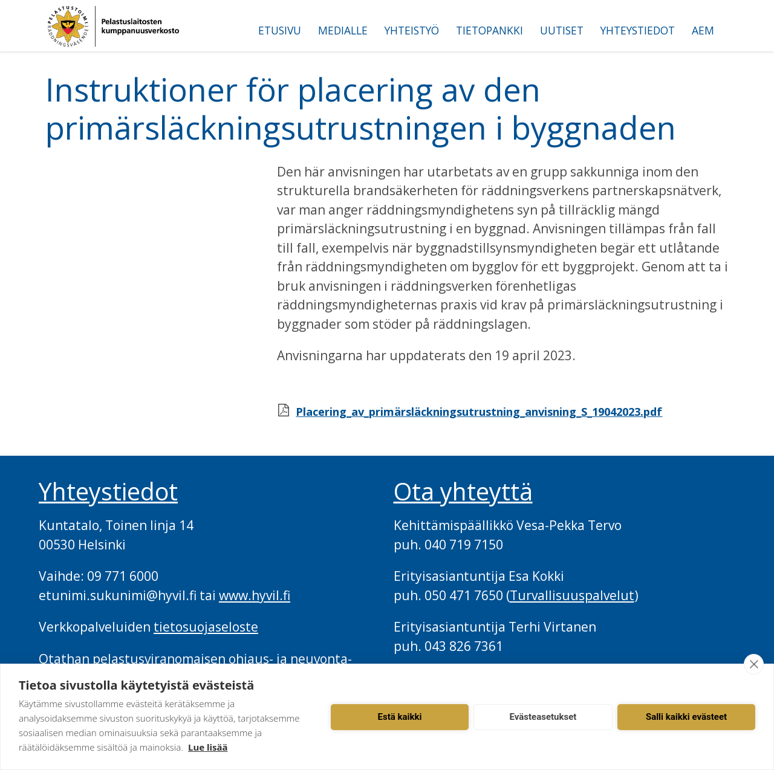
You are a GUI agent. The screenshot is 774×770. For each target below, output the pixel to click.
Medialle (343, 30)
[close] (754, 664)
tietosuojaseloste (206, 626)
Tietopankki (489, 30)
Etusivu (279, 30)
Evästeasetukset (543, 716)
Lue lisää (207, 747)
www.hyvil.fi (254, 595)
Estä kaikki (400, 716)
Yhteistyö (412, 30)
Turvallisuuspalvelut (572, 595)
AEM (703, 30)
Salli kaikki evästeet (686, 716)
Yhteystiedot (637, 30)
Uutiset (562, 30)
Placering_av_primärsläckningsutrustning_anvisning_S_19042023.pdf (479, 411)
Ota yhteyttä (463, 491)
